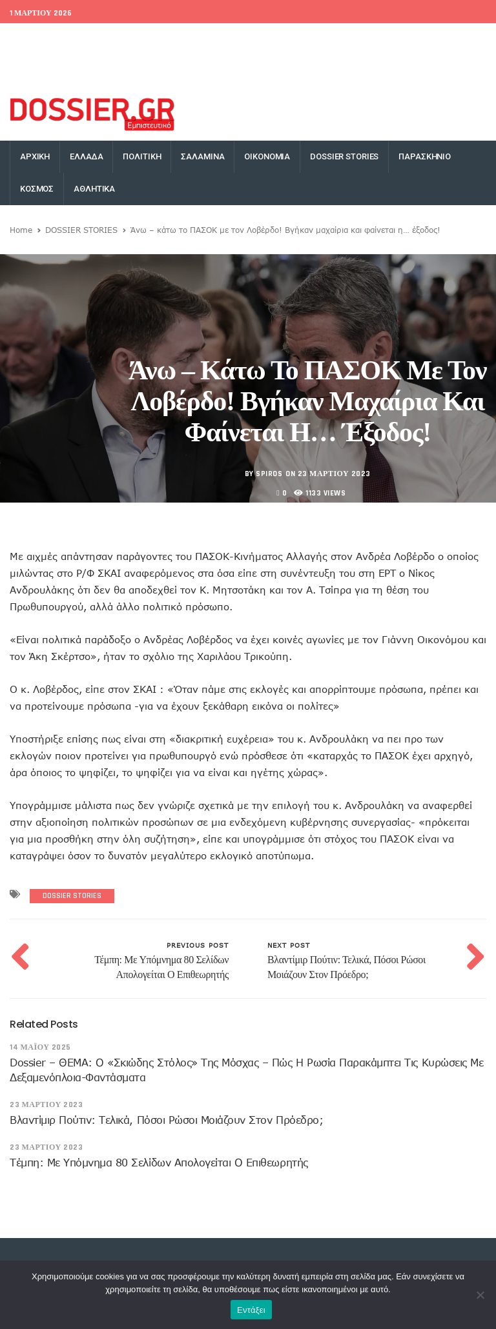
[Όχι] (479, 1294)
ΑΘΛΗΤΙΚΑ (94, 189)
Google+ (366, 39)
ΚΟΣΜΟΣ (37, 189)
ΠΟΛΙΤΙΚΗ (142, 156)
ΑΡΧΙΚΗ (35, 156)
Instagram (415, 39)
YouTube (464, 39)
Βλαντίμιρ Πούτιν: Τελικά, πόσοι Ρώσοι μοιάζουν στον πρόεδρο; (166, 1120)
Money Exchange (49, 71)
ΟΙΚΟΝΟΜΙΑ (267, 156)
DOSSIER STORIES (344, 156)
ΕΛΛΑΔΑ (86, 156)
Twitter (323, 39)
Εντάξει (251, 1310)
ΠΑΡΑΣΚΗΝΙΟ (424, 156)
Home (21, 229)
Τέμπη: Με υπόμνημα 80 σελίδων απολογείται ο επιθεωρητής (159, 1162)
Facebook (278, 39)
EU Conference (39, 39)
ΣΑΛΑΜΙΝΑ (202, 156)
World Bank (103, 39)
